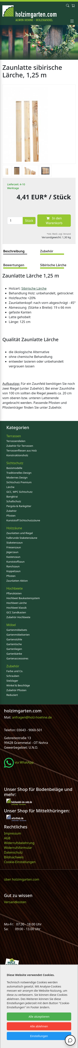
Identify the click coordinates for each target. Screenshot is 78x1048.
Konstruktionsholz (17, 455)
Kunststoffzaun (15, 561)
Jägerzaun (12, 552)
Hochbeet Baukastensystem (23, 598)
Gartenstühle (14, 639)
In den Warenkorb (54, 220)
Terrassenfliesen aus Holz (21, 450)
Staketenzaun (14, 542)
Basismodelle (14, 468)
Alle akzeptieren (39, 1016)
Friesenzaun (13, 547)
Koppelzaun (13, 571)
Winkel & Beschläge (18, 685)
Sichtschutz (14, 463)
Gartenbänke (14, 653)
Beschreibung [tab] (14, 251)
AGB (7, 838)
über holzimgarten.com (21, 879)
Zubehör (11, 511)
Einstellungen (39, 1036)
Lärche (10, 487)
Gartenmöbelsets (16, 630)
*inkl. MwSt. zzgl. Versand (59, 233)
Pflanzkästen (14, 593)
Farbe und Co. (14, 671)
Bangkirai (12, 496)
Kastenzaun (13, 557)
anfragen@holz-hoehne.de (31, 717)
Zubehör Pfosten (16, 690)
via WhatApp (19, 762)
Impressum (12, 833)
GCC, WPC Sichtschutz (19, 492)
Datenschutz (13, 852)
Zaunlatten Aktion (17, 580)
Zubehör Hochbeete (18, 617)
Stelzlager (12, 680)
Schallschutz (13, 501)
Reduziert (12, 695)
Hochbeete (14, 588)
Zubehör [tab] (46, 251)
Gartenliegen (14, 649)
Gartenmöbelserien (18, 634)
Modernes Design (17, 477)
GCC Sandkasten (16, 612)
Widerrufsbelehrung (19, 843)
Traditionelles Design (19, 473)
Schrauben (12, 676)
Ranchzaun (13, 566)
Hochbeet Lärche (16, 603)
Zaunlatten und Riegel (19, 533)
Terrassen (13, 436)
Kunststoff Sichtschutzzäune (23, 520)
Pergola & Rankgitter (18, 506)
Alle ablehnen (39, 1026)
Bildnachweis (14, 857)
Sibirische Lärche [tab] (53, 265)
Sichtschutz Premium (19, 482)
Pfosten (11, 515)
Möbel (11, 625)
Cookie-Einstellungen (20, 862)
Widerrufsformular (18, 847)
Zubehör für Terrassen (19, 446)
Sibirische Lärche (33, 288)
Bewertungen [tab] (13, 265)
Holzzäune (14, 528)
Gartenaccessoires (17, 658)
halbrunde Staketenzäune (21, 538)
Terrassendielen (15, 441)
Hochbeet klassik (16, 607)
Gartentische (14, 644)
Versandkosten (15, 902)
